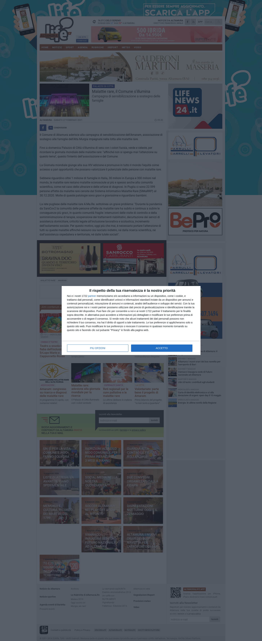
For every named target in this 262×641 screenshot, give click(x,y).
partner (92, 296)
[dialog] (131, 320)
